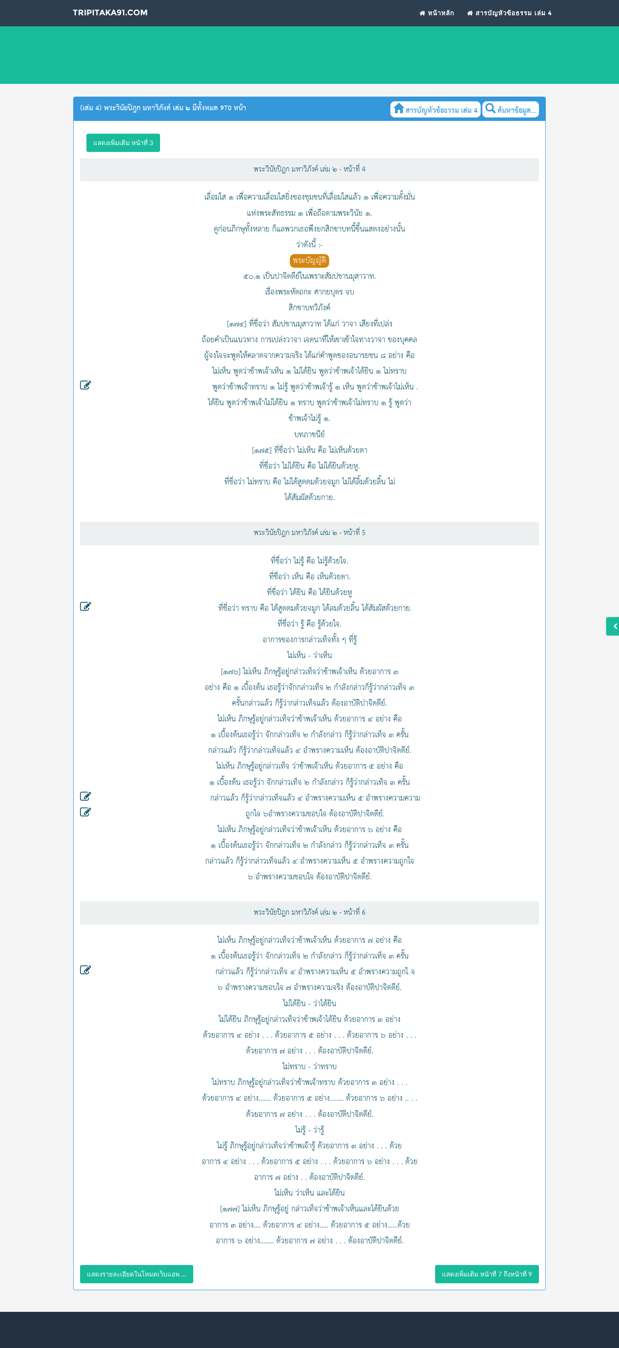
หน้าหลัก (436, 24)
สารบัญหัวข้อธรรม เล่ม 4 (509, 24)
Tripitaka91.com (126, 25)
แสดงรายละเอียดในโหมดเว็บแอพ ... (136, 1274)
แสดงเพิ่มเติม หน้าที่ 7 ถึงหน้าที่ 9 (487, 1274)
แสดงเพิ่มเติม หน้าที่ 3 (123, 142)
